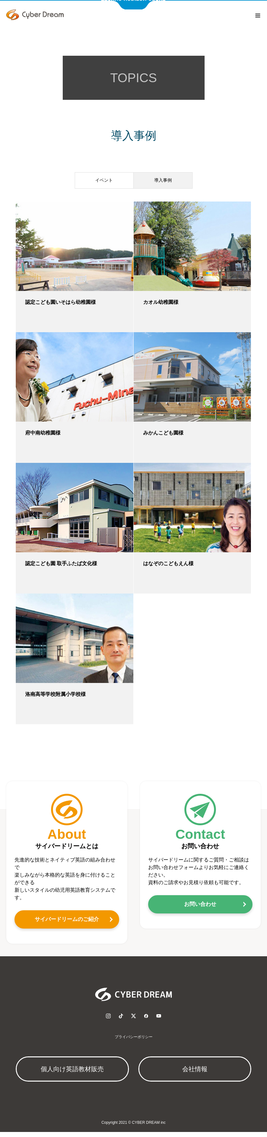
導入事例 (163, 184)
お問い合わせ (200, 909)
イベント (104, 184)
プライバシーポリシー (134, 1042)
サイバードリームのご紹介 (67, 924)
